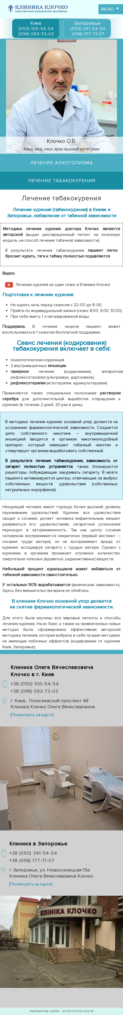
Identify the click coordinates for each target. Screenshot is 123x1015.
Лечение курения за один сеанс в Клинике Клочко (63, 284)
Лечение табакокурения (61, 180)
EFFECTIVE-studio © (78, 1011)
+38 (35, 684)
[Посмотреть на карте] (32, 714)
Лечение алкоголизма (61, 162)
